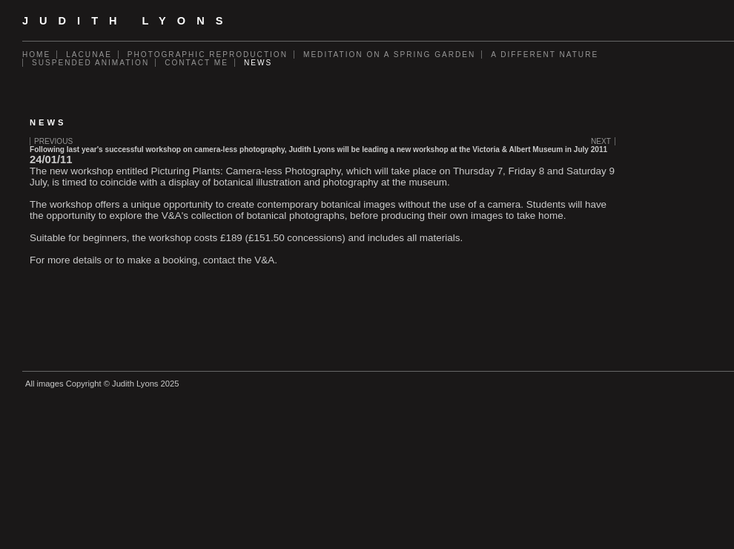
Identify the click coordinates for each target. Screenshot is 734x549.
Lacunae (89, 54)
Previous (53, 141)
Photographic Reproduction (208, 54)
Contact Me (196, 63)
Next (601, 141)
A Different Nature (544, 54)
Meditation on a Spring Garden (389, 54)
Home (36, 54)
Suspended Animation (90, 63)
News (258, 63)
